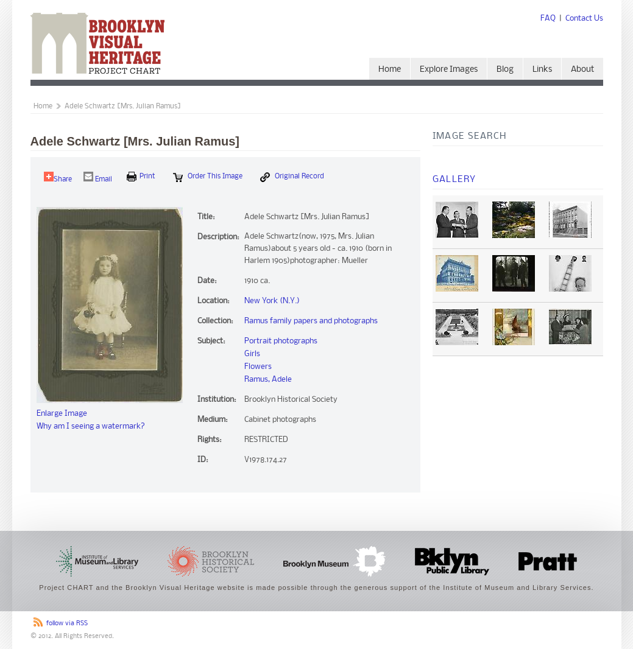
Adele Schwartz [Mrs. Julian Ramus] (123, 106)
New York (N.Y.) (272, 301)
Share (58, 177)
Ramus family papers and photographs (311, 321)
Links (542, 69)
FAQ (548, 19)
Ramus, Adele (268, 380)
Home (389, 69)
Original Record (292, 177)
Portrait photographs (280, 341)
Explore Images (449, 69)
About (582, 69)
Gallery (454, 179)
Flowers (258, 367)
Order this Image (207, 177)
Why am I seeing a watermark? (91, 426)
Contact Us (584, 19)
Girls (252, 354)
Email (97, 177)
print (141, 176)
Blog (505, 69)
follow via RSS (67, 623)
